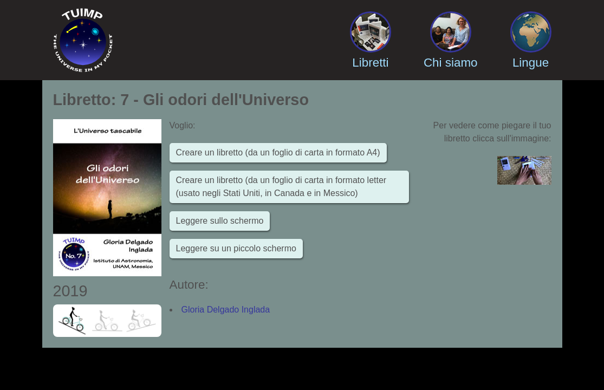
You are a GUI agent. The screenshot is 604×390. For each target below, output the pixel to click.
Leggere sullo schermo (220, 220)
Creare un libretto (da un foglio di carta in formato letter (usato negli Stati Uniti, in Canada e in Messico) (281, 187)
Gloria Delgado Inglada (225, 309)
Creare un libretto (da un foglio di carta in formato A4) (278, 152)
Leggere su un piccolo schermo (236, 248)
